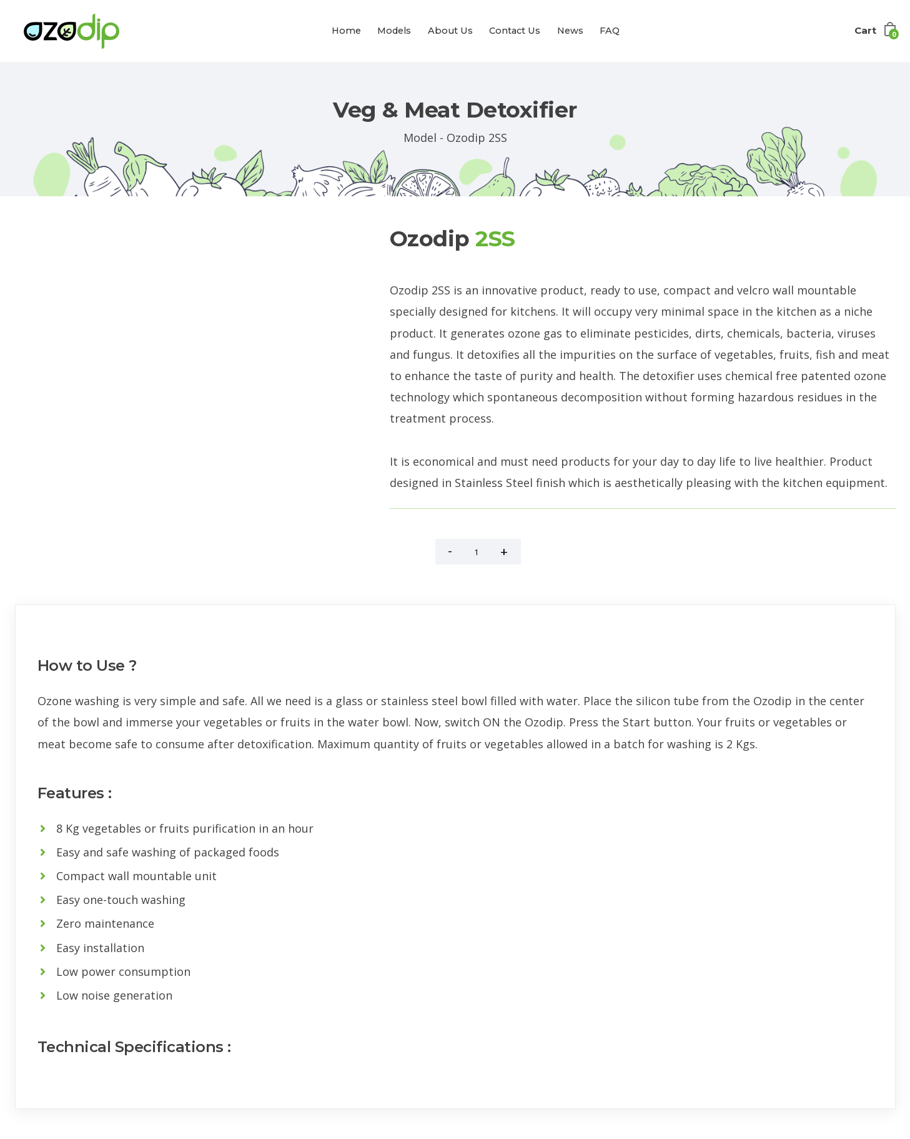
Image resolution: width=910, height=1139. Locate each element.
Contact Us (514, 30)
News (570, 30)
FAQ (610, 30)
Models (394, 30)
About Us (450, 30)
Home (346, 30)
